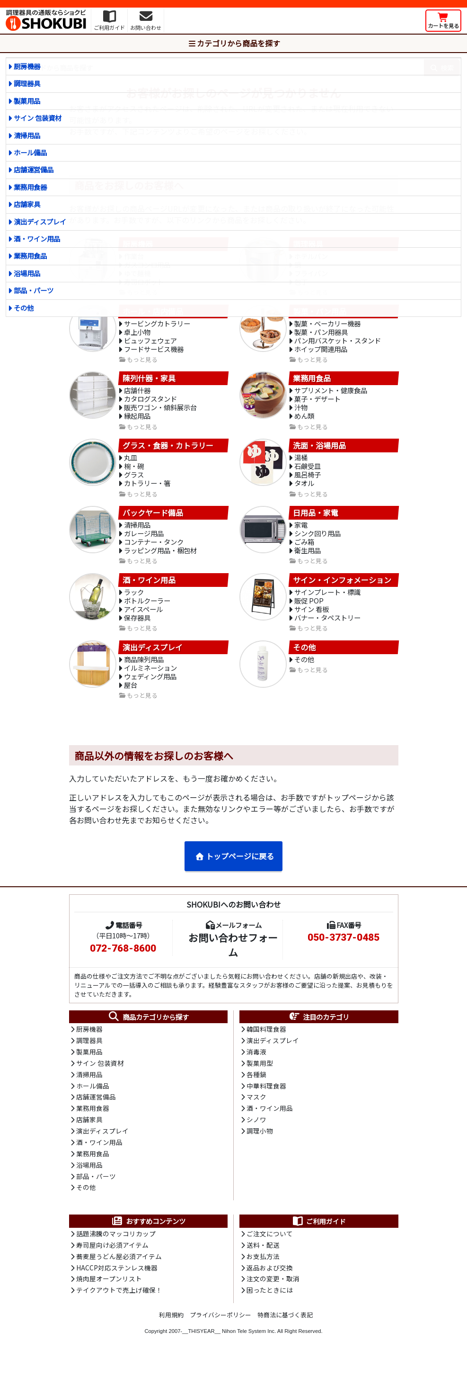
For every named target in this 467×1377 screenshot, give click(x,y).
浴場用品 (27, 273)
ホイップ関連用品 (320, 353)
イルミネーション (150, 680)
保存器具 (137, 629)
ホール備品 (30, 152)
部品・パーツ (33, 290)
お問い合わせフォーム (233, 958)
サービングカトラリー (157, 326)
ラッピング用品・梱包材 (160, 560)
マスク (256, 1112)
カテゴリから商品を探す (233, 43)
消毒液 (256, 1066)
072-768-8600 (123, 962)
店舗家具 (27, 204)
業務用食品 (30, 256)
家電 (301, 533)
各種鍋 (256, 1089)
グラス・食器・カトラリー (168, 451)
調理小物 (260, 1147)
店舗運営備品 (33, 169)
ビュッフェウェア (150, 344)
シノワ (256, 1135)
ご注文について (270, 1251)
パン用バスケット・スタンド (337, 344)
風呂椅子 (307, 482)
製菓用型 (260, 1077)
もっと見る (142, 364)
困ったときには (270, 1309)
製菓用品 (27, 101)
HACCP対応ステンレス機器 (117, 1286)
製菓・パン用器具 (321, 335)
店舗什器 (137, 395)
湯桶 (301, 464)
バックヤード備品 (153, 520)
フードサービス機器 (154, 353)
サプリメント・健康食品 (330, 395)
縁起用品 (137, 422)
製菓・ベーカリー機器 (327, 326)
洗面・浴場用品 (319, 451)
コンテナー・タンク (154, 551)
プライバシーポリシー (220, 1333)
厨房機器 (27, 66)
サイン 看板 (311, 620)
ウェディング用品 (150, 689)
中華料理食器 (266, 1101)
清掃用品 (27, 135)
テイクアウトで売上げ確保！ (119, 1309)
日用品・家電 (315, 520)
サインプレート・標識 (327, 602)
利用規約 (171, 1333)
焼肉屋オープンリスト (109, 1297)
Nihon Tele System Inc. (249, 1350)
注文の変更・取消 (273, 1297)
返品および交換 (270, 1286)
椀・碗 (134, 473)
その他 (24, 308)
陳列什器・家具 (149, 383)
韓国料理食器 (266, 1043)
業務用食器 (30, 187)
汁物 (301, 413)
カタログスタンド (150, 404)
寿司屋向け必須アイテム (112, 1263)
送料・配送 (263, 1263)
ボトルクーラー (147, 611)
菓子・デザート (317, 404)
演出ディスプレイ (40, 221)
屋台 (130, 698)
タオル (304, 491)
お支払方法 (263, 1274)
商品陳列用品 (144, 671)
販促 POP (309, 611)
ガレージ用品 (144, 542)
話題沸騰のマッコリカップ (116, 1251)
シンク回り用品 (317, 542)
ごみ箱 (304, 551)
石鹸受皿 (307, 473)
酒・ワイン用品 (37, 238)
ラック (134, 602)
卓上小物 (137, 335)
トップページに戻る (234, 869)
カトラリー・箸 (147, 491)
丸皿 (130, 464)
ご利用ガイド (318, 1238)
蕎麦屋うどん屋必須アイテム (119, 1274)
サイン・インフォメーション (342, 590)
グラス (134, 482)
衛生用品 (307, 560)
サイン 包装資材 (38, 118)
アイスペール (143, 620)
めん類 (304, 422)
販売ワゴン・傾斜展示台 (160, 413)
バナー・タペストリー (327, 629)
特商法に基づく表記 (285, 1333)
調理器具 (27, 83)
